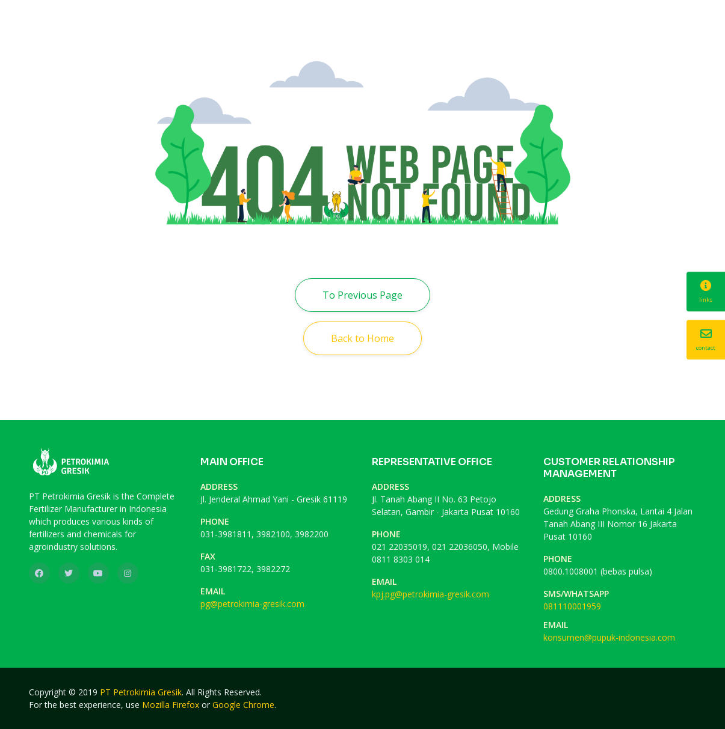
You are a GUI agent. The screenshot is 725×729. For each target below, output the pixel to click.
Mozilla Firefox (170, 704)
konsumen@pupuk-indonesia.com (609, 637)
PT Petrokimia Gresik (141, 692)
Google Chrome (243, 704)
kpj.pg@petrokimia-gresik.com (430, 594)
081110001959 (572, 606)
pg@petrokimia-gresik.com (252, 603)
